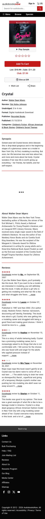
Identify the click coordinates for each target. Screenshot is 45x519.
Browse (18, 14)
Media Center (7, 478)
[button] (7, 14)
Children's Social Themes (26, 127)
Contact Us (6, 442)
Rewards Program (9, 469)
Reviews (5, 460)
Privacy (31, 510)
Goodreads (6, 274)
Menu (6, 14)
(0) (40, 3)
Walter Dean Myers (17, 100)
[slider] (22, 56)
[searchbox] (19, 8)
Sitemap (5, 487)
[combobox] (22, 8)
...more (32, 294)
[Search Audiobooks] (40, 8)
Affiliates (5, 482)
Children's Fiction (19, 124)
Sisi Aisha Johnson (18, 104)
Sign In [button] (32, 3)
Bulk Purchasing (9, 446)
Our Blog (5, 473)
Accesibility (21, 510)
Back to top (22, 429)
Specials (29, 14)
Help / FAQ (6, 451)
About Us (6, 464)
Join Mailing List (9, 455)
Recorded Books (18, 116)
